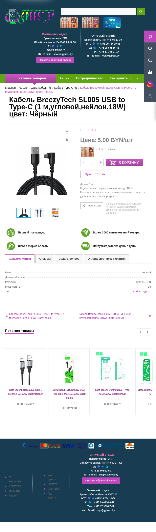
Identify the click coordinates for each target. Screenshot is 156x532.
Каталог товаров (27, 78)
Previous (140, 332)
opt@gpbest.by (111, 55)
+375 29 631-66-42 (109, 47)
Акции (64, 78)
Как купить (119, 78)
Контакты (15, 486)
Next (147, 332)
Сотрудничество (89, 78)
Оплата (52, 484)
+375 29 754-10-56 (110, 43)
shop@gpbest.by (63, 54)
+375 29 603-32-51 (55, 50)
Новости (14, 490)
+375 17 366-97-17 (109, 51)
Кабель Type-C (142, 291)
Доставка (53, 488)
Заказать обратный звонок (55, 60)
